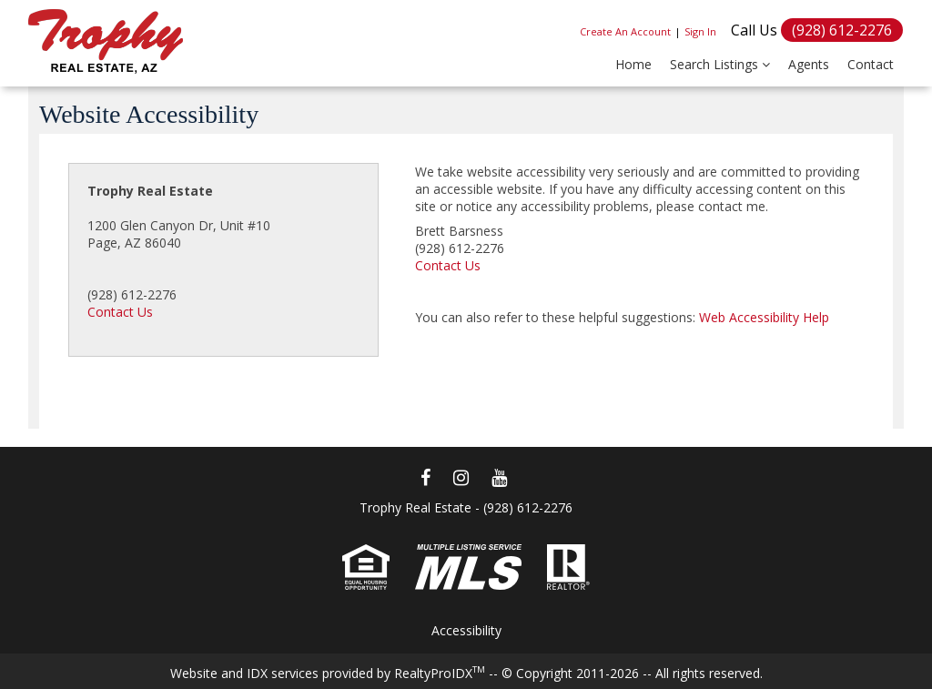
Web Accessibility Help (764, 317)
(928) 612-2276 (842, 30)
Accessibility (466, 630)
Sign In (700, 31)
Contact (870, 64)
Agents (808, 64)
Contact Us (120, 311)
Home (633, 64)
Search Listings (720, 64)
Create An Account (625, 31)
